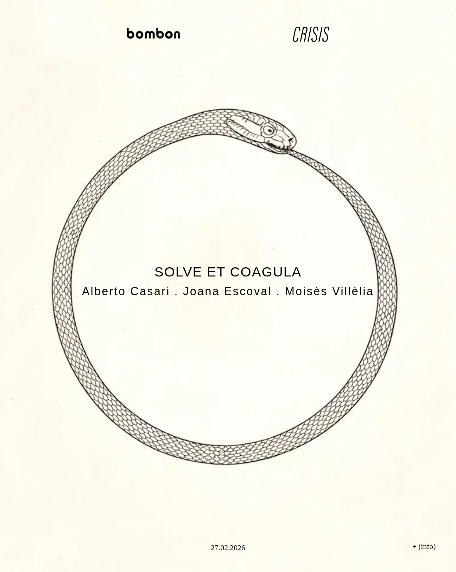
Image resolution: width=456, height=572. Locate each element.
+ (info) (424, 546)
